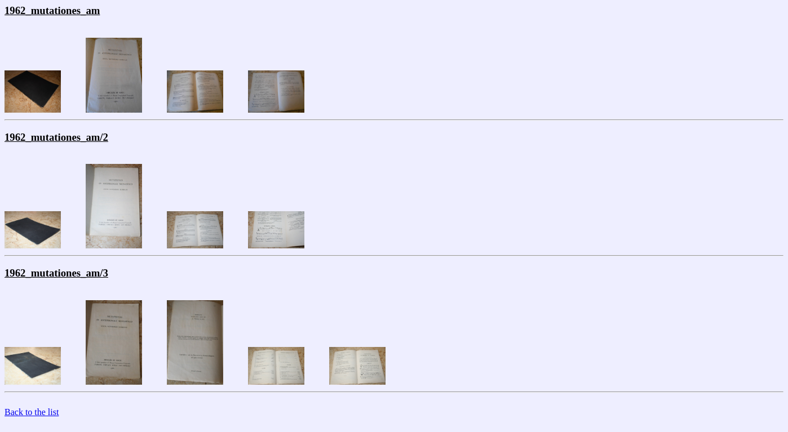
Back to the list (32, 412)
